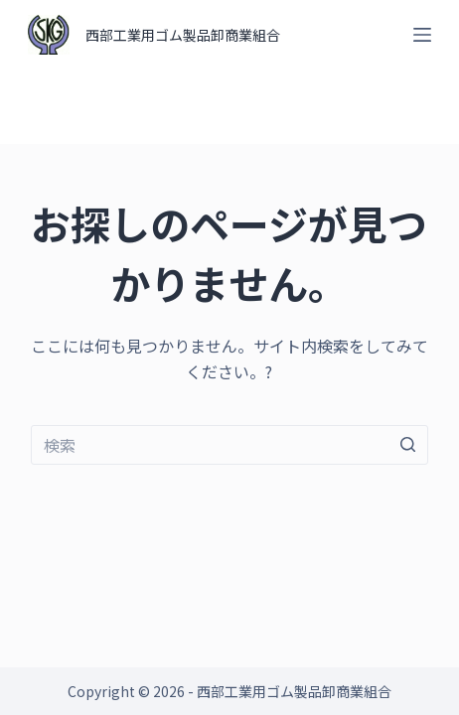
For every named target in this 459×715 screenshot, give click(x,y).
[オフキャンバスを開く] (422, 35)
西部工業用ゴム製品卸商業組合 (182, 35)
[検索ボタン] (408, 445)
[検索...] (229, 445)
